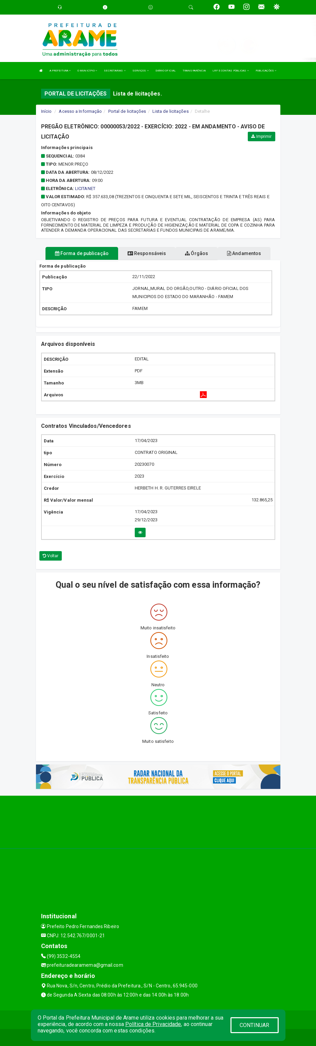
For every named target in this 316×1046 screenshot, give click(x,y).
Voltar (51, 555)
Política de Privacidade (153, 1024)
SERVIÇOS (140, 70)
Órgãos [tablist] (196, 253)
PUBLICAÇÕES (266, 70)
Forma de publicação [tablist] (82, 253)
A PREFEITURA (60, 70)
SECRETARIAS (114, 70)
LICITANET (85, 188)
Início (46, 111)
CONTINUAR (254, 1025)
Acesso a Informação (80, 111)
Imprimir (261, 136)
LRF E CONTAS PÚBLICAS (230, 70)
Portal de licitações (127, 111)
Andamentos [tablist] (244, 253)
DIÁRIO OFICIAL (165, 70)
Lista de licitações (170, 111)
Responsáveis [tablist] (147, 253)
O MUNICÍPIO (87, 70)
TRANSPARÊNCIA (194, 70)
